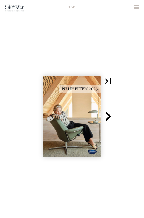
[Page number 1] (72, 7)
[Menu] (136, 7)
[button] (108, 81)
